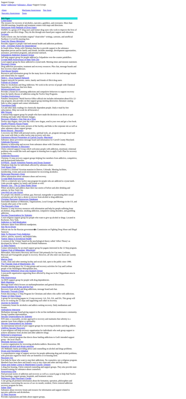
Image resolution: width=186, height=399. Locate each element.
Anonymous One (8, 371)
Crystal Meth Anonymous (12, 179)
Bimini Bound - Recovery (12, 131)
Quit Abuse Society (9, 71)
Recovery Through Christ (12, 291)
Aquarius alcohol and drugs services (17, 346)
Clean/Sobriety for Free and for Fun (17, 287)
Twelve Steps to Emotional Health (16, 239)
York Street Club (8, 167)
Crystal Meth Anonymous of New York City (20, 60)
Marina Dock (6, 259)
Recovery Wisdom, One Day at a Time (18, 119)
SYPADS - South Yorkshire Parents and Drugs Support (25, 163)
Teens (24, 13)
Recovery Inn (7, 358)
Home (3, 5)
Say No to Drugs (8, 227)
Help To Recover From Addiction (15, 234)
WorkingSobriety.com (10, 89)
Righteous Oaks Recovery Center (16, 378)
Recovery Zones (8, 64)
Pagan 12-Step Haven (11, 296)
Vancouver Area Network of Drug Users (19, 27)
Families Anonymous (10, 96)
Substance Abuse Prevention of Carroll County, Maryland (26, 137)
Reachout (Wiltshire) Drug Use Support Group (22, 271)
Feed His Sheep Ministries (13, 41)
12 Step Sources (8, 394)
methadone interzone (10, 310)
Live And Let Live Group (12, 192)
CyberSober (6, 21)
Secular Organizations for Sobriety (16, 215)
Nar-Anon (47, 10)
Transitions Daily (8, 105)
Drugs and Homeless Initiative (14, 351)
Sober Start (6, 388)
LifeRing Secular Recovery (13, 328)
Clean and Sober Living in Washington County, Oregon (25, 365)
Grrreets (5, 34)
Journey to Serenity (10, 303)
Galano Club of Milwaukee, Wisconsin (18, 250)
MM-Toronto (6, 112)
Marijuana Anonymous (31, 10)
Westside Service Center (12, 342)
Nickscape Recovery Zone (13, 174)
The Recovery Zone (10, 206)
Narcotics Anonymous (11, 13)
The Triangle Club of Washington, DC (18, 264)
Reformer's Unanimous (11, 335)
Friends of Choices (9, 82)
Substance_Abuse (24, 5)
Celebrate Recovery (10, 142)
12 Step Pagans (8, 246)
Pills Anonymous (8, 278)
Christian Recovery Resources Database (19, 199)
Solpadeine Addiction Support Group (17, 55)
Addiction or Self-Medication (13, 222)
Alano (4, 10)
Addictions (11, 5)
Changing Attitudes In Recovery (15, 147)
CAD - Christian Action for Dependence (18, 46)
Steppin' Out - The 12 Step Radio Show (19, 185)
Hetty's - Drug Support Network (15, 78)
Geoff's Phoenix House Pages (14, 124)
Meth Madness (7, 282)
